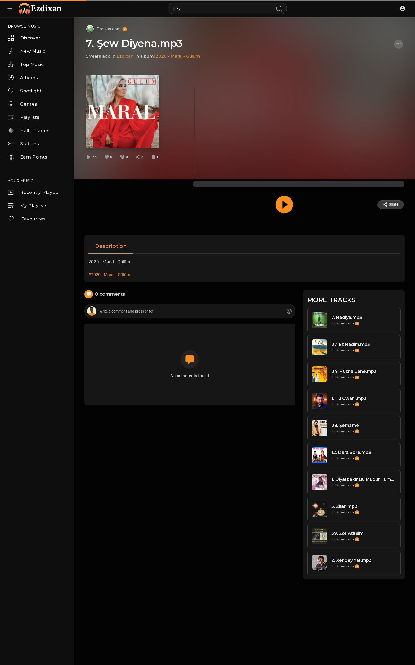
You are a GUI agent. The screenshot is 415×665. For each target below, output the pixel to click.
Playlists (23, 117)
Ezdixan (124, 56)
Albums (23, 77)
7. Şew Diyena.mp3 (134, 43)
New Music (26, 51)
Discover (24, 38)
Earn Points (27, 157)
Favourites (27, 218)
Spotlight (25, 91)
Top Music (26, 64)
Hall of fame (28, 130)
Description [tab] (111, 246)
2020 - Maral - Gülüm (178, 56)
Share (390, 204)
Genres (22, 104)
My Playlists (27, 206)
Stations (23, 144)
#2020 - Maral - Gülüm (109, 274)
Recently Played (33, 192)
